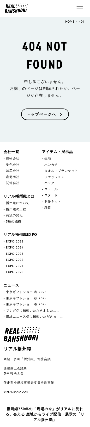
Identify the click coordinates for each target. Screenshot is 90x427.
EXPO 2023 (15, 253)
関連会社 (12, 183)
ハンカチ (51, 164)
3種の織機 (13, 221)
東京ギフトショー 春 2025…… (29, 304)
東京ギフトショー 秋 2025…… (29, 298)
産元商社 (12, 177)
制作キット (52, 201)
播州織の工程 (16, 209)
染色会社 (12, 164)
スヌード (51, 195)
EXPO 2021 (14, 266)
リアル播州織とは (19, 196)
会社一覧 (11, 151)
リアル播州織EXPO (20, 234)
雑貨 (47, 207)
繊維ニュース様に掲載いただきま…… (34, 316)
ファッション (54, 177)
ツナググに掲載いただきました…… (33, 310)
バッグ (49, 183)
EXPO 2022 (15, 259)
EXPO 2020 (15, 272)
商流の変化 (14, 215)
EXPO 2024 (15, 247)
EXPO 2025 (15, 241)
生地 (47, 158)
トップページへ (41, 114)
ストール (51, 189)
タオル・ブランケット (61, 170)
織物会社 (12, 158)
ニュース (11, 285)
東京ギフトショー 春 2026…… (29, 292)
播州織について (18, 203)
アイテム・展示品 (57, 151)
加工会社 (12, 170)
